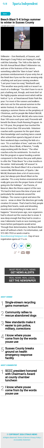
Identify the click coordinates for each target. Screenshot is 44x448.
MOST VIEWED (6, 297)
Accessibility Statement (22, 440)
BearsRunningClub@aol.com (14, 236)
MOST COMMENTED (9, 365)
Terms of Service (23, 437)
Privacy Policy (35, 437)
